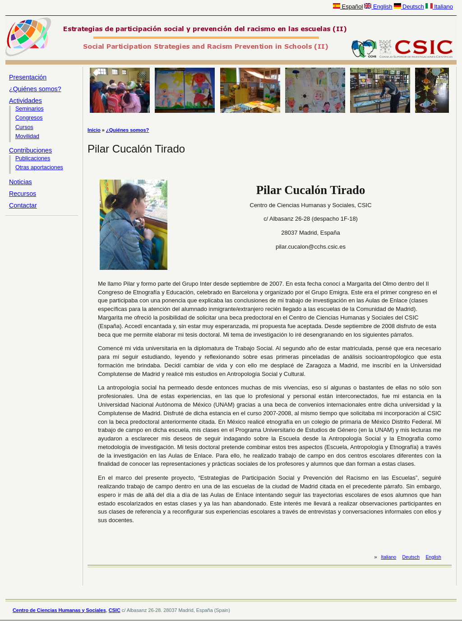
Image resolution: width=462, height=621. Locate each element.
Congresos (29, 118)
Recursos (22, 193)
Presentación (27, 77)
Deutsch (409, 6)
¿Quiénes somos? (35, 89)
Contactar (23, 205)
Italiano (439, 6)
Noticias (20, 181)
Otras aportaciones (39, 167)
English (378, 6)
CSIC (114, 610)
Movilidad (27, 136)
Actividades (25, 100)
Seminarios (29, 109)
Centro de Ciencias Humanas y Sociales (59, 610)
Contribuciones (30, 150)
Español (348, 6)
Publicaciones (32, 158)
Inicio (94, 130)
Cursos (24, 127)
